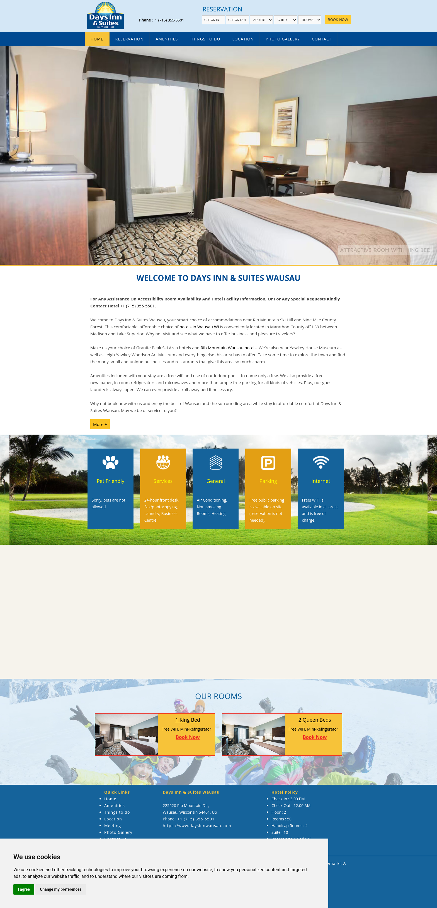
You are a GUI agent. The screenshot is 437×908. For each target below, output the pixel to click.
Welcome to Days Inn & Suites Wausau (218, 278)
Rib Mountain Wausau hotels (229, 347)
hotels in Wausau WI (199, 326)
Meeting (112, 825)
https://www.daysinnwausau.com (197, 825)
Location (243, 39)
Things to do (117, 812)
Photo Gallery (283, 39)
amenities (167, 39)
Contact (321, 39)
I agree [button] (24, 889)
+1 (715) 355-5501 (168, 20)
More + (100, 424)
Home (97, 39)
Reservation (129, 39)
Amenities (114, 805)
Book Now (188, 737)
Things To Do (205, 39)
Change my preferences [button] (60, 889)
